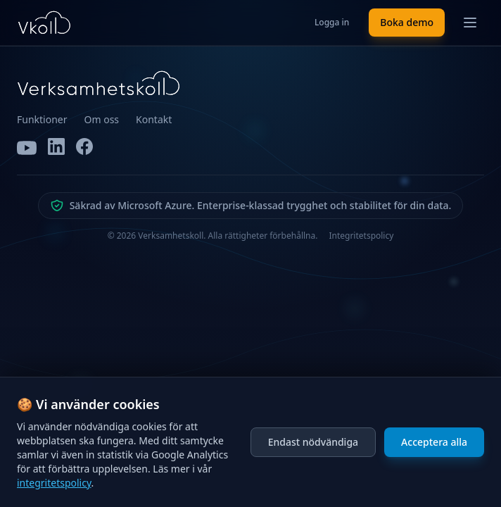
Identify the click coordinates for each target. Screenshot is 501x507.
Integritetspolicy (361, 236)
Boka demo (406, 22)
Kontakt (154, 119)
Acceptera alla (434, 442)
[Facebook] (84, 148)
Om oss (102, 119)
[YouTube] (27, 148)
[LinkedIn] (56, 148)
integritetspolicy (54, 482)
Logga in (332, 22)
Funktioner (42, 119)
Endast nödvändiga (313, 442)
